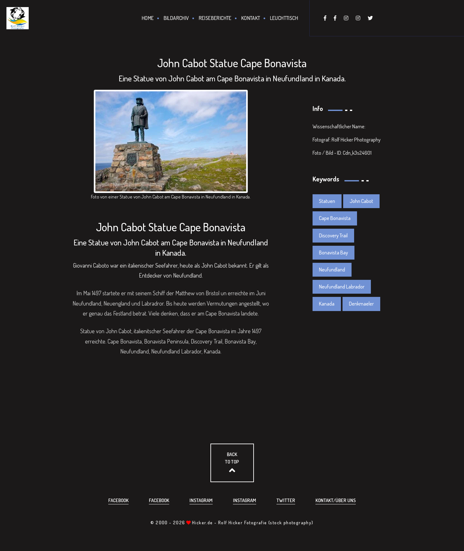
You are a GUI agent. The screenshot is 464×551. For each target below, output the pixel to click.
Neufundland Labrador (341, 286)
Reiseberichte (215, 18)
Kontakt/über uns (335, 500)
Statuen (327, 201)
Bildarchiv (176, 18)
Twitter (285, 500)
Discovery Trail (333, 235)
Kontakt (250, 18)
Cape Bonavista (335, 218)
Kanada (326, 303)
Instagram (201, 500)
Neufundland (332, 269)
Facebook (118, 500)
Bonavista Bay (333, 252)
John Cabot (361, 201)
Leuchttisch (284, 18)
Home (148, 18)
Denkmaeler (361, 303)
